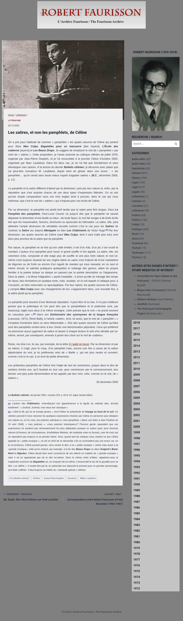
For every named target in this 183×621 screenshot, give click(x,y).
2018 (136, 322)
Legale (135, 191)
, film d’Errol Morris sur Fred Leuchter (32, 496)
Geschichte (138, 168)
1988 (136, 496)
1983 (136, 525)
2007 (136, 386)
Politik (135, 224)
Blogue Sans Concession (151, 290)
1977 (136, 559)
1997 (136, 444)
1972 (136, 588)
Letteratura (138, 196)
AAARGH (142, 304)
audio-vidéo (138, 159)
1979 (136, 548)
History (136, 177)
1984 (136, 519)
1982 (136, 530)
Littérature (14, 120)
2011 (136, 363)
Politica (136, 215)
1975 (136, 571)
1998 (136, 438)
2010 (136, 369)
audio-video (138, 163)
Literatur (137, 201)
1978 (136, 554)
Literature (137, 205)
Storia (135, 238)
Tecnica (136, 257)
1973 (136, 582)
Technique (138, 252)
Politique (137, 229)
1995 (136, 455)
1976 (136, 565)
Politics (136, 219)
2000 (136, 426)
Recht (135, 233)
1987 (136, 502)
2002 (136, 415)
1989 (136, 490)
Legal (135, 182)
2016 (136, 334)
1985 (136, 513)
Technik (136, 247)
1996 (136, 450)
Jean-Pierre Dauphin (54, 478)
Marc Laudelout (88, 478)
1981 (136, 536)
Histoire (136, 173)
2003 (136, 409)
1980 (136, 542)
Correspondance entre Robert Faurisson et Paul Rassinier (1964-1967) (94, 498)
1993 (136, 467)
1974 (136, 577)
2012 (136, 357)
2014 (136, 345)
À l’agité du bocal (79, 344)
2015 (136, 340)
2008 (136, 380)
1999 (136, 432)
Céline (36, 478)
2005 (136, 398)
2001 (136, 421)
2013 (136, 351)
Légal (135, 187)
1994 (136, 461)
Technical (137, 243)
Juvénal (72, 478)
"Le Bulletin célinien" (19, 478)
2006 (136, 392)
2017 (136, 328)
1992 (136, 473)
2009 (136, 374)
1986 (136, 507)
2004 (136, 403)
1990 (136, 484)
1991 (136, 478)
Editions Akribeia (146, 299)
